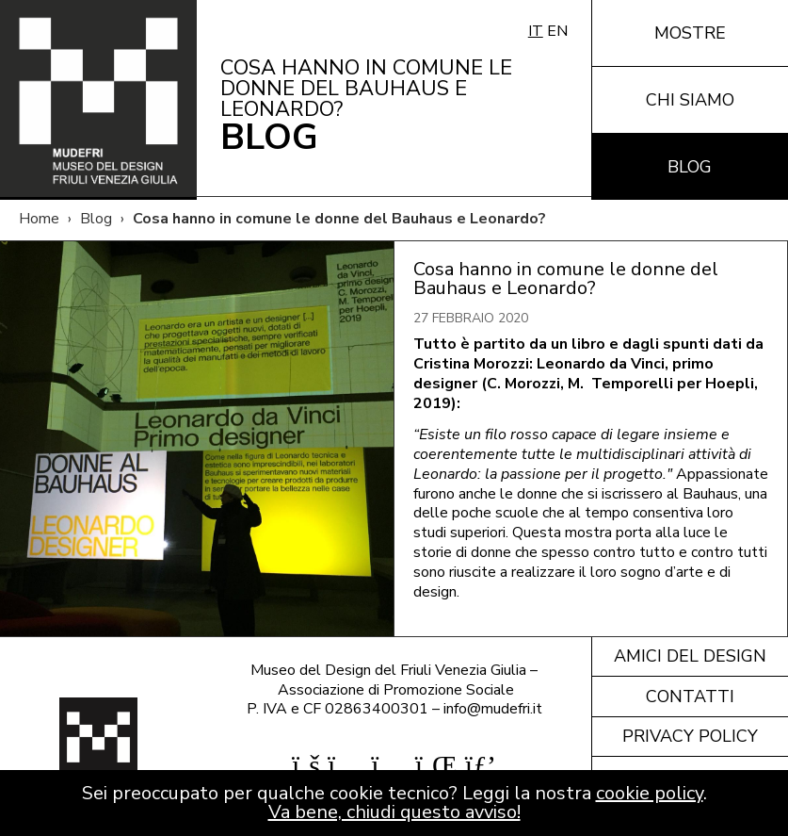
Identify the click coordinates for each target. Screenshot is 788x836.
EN (557, 31)
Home (39, 218)
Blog (689, 167)
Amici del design (690, 656)
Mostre (690, 33)
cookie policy (649, 793)
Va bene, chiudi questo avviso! (394, 812)
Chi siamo (690, 100)
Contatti (690, 696)
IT (535, 31)
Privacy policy (690, 736)
